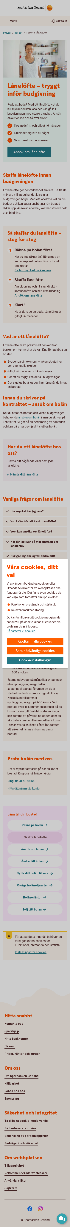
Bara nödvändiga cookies (35, 651)
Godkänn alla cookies (35, 641)
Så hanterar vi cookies (21, 631)
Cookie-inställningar (35, 660)
